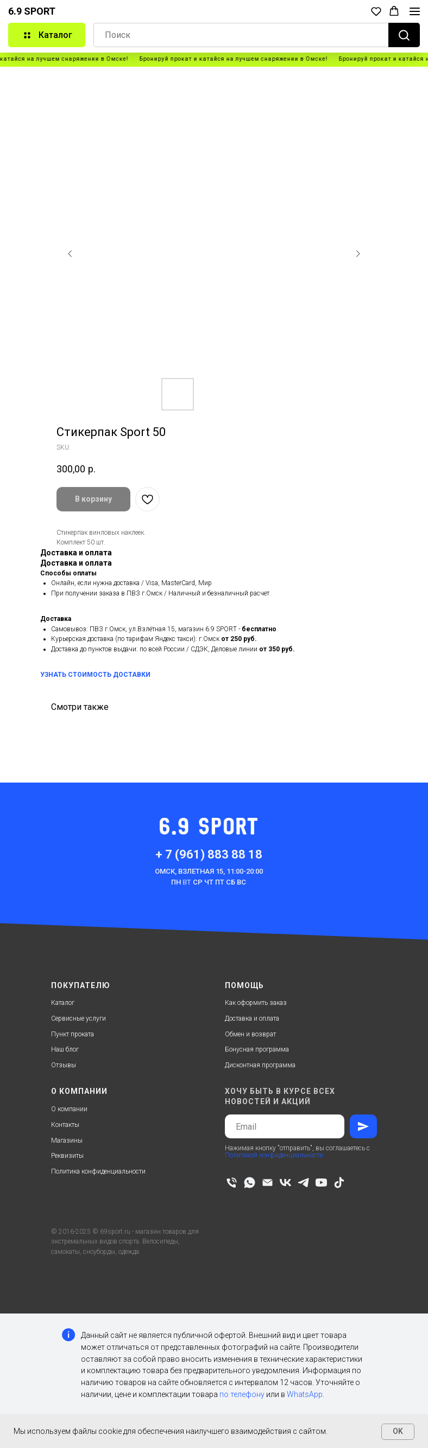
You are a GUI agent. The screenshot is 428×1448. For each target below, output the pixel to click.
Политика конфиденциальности (98, 1171)
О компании (69, 1109)
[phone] (231, 1182)
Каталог (62, 1003)
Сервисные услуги (78, 1018)
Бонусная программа (257, 1049)
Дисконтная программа (260, 1065)
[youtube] (321, 1182)
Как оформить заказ (256, 1003)
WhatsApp (305, 1394)
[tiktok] (339, 1182)
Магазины (67, 1140)
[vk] (285, 1182)
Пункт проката (72, 1034)
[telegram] (303, 1182)
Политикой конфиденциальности (274, 1155)
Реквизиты (67, 1155)
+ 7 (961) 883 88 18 (208, 854)
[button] (376, 11)
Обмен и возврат (250, 1034)
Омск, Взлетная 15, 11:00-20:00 (209, 871)
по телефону (242, 1394)
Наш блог (65, 1049)
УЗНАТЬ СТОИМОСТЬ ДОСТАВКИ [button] (95, 674)
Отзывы (63, 1065)
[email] (267, 1182)
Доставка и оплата (252, 1018)
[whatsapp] (249, 1182)
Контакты (65, 1125)
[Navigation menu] (415, 11)
